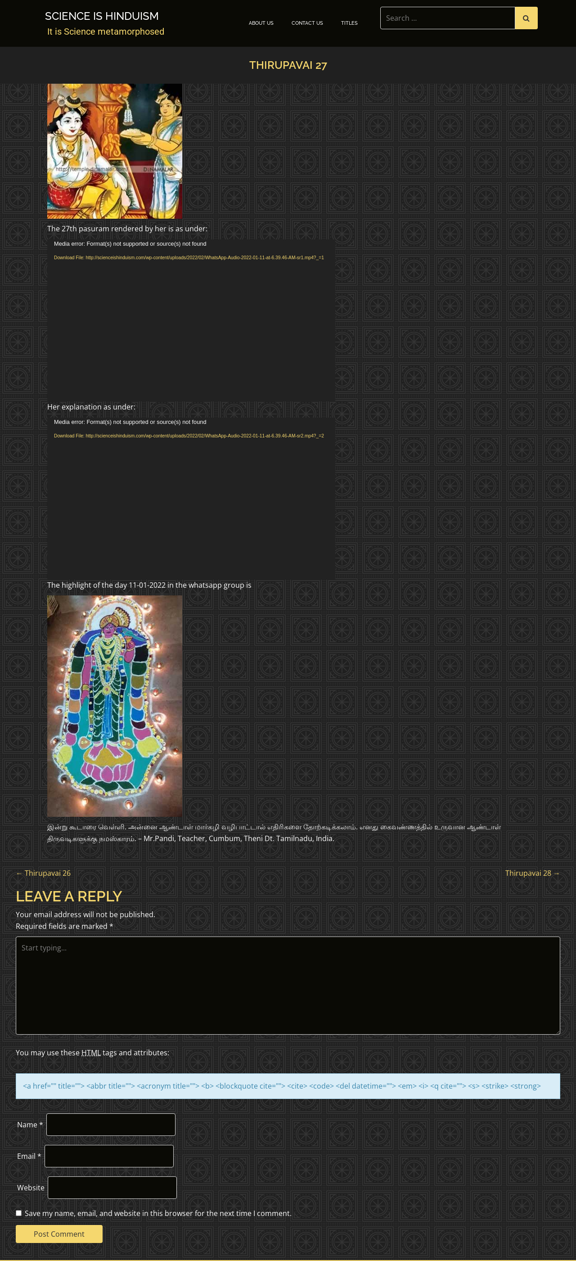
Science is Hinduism (102, 16)
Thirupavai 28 (532, 873)
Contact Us (307, 23)
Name (30, 1125)
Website (31, 1188)
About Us (261, 23)
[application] (191, 320)
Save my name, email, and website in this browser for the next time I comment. (158, 1213)
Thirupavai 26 (43, 873)
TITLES (349, 23)
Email (29, 1156)
